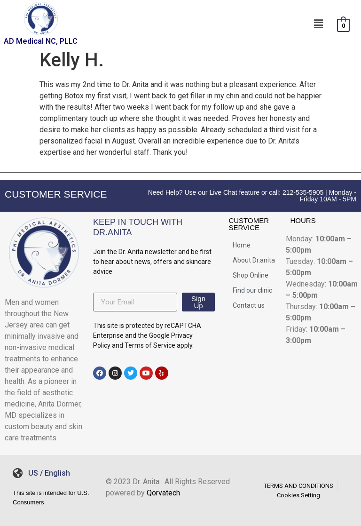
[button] (318, 24)
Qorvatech (163, 492)
